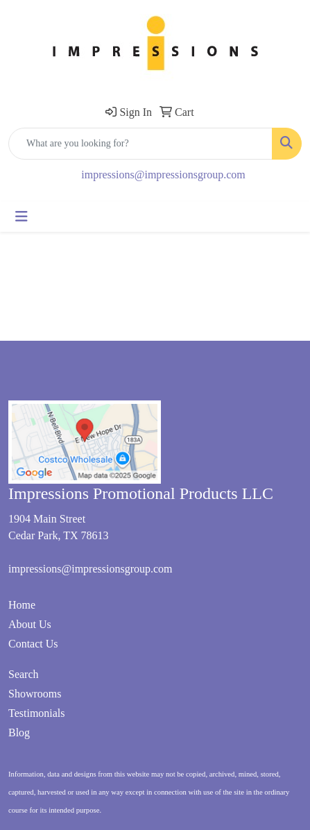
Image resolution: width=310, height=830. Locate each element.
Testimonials (36, 713)
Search (23, 674)
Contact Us (33, 644)
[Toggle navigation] (21, 216)
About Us (29, 624)
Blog (19, 732)
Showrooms (34, 694)
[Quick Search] (140, 144)
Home (21, 605)
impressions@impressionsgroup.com (163, 174)
